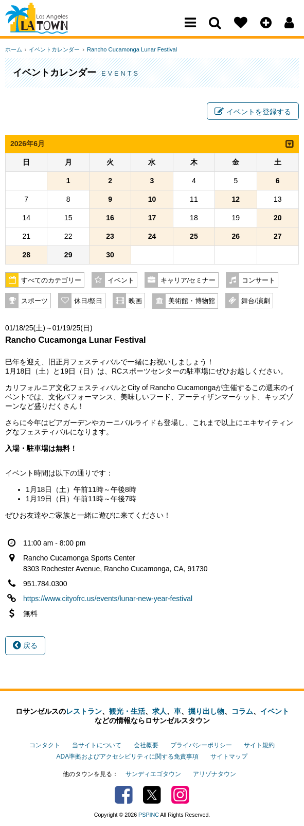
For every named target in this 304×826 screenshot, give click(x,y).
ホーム (13, 49)
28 (26, 256)
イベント (121, 282)
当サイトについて (96, 745)
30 (110, 256)
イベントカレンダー (52, 49)
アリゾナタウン (214, 772)
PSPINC (148, 813)
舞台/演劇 (255, 302)
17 (152, 219)
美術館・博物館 (191, 302)
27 (278, 238)
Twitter (152, 793)
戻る (25, 647)
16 (110, 219)
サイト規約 (259, 745)
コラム (242, 712)
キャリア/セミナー (188, 282)
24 (152, 238)
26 (236, 238)
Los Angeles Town (50, 28)
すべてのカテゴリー (51, 282)
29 (68, 256)
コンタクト (44, 745)
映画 (135, 302)
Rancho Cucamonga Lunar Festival (128, 49)
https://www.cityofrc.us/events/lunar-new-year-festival (107, 600)
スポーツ (34, 302)
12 (236, 201)
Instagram (180, 793)
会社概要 (146, 745)
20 (278, 219)
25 (194, 238)
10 (152, 201)
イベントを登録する (252, 112)
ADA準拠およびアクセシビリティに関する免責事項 (128, 756)
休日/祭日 (88, 302)
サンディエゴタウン (153, 772)
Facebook (124, 793)
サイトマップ (228, 756)
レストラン (84, 712)
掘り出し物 (206, 712)
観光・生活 (127, 712)
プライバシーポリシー (201, 745)
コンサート (258, 282)
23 (110, 238)
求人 (159, 712)
